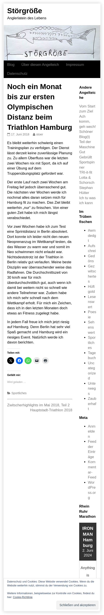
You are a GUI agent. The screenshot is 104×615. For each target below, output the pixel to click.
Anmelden (92, 431)
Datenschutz (17, 74)
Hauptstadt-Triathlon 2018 (51, 410)
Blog (11, 65)
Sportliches (19, 393)
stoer (39, 134)
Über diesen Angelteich (40, 65)
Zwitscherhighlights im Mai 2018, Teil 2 (38, 405)
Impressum (75, 65)
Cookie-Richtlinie (22, 597)
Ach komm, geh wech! (87, 121)
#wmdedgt (92, 235)
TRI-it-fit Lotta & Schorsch (86, 177)
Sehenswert (91, 327)
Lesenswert (92, 302)
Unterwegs (92, 388)
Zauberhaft (92, 404)
